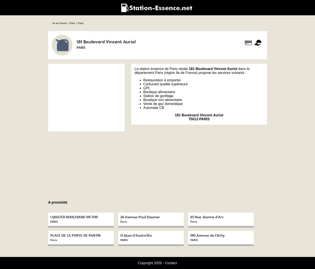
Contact (171, 263)
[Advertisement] (86, 97)
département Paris (149, 73)
